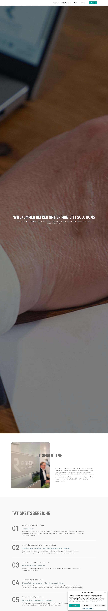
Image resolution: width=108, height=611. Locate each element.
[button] (105, 592)
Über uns (83, 3)
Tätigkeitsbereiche (66, 3)
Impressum (90, 608)
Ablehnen (86, 605)
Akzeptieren (75, 605)
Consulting (55, 3)
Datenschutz (85, 608)
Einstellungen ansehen (99, 605)
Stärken (76, 3)
